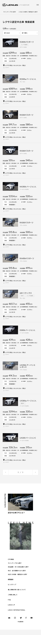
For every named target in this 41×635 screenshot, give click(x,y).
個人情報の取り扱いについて (17, 595)
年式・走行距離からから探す (17, 576)
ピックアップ (12, 590)
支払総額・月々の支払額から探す (18, 572)
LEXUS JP (11, 610)
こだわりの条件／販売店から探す (28, 12)
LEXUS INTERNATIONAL (16, 615)
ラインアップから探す (9, 12)
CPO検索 (11, 564)
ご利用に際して (12, 600)
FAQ (9, 605)
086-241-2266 (17, 65)
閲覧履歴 (10, 585)
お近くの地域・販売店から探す (17, 580)
